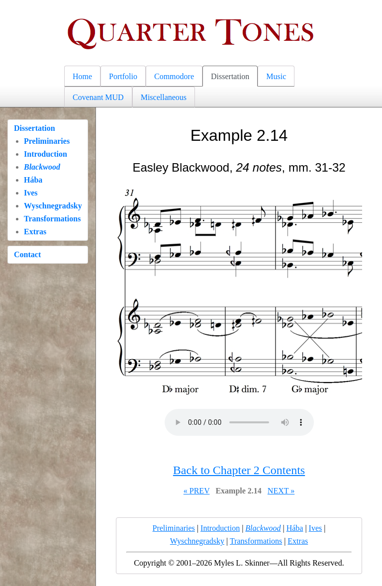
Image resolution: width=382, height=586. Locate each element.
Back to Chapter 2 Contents (239, 470)
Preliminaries (47, 141)
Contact (27, 254)
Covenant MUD (98, 97)
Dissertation (230, 76)
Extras (35, 231)
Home (82, 76)
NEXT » (281, 491)
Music (276, 76)
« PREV (197, 491)
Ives (31, 193)
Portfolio (123, 76)
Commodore (174, 76)
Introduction (45, 154)
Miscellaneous (164, 97)
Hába (33, 180)
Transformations (52, 218)
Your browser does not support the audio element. (239, 422)
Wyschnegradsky (53, 205)
